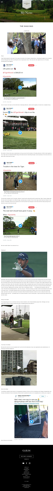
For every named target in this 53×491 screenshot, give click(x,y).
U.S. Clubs (26, 481)
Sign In (26, 459)
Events (26, 470)
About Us (26, 467)
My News (26, 468)
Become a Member (26, 456)
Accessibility (26, 477)
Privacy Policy (26, 476)
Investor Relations (26, 474)
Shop (26, 475)
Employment (26, 473)
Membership (26, 469)
